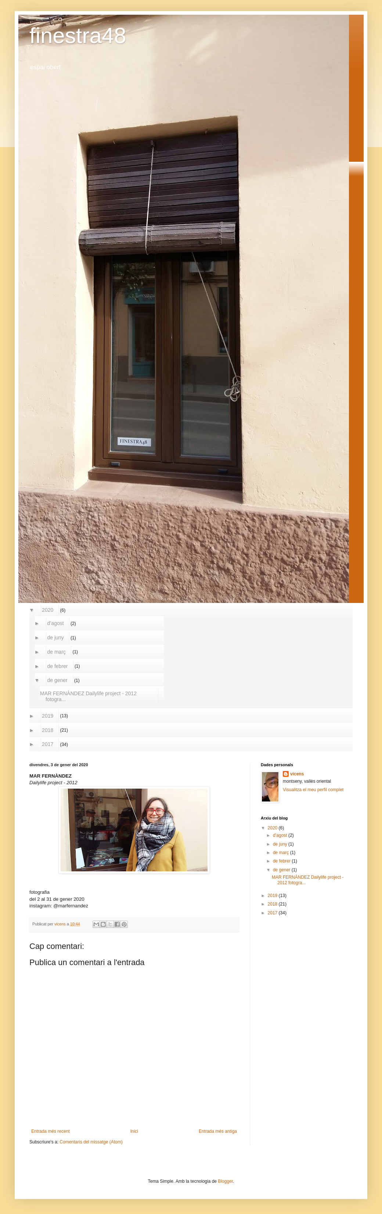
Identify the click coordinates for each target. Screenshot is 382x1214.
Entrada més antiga (218, 1131)
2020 (47, 610)
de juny (55, 637)
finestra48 (77, 35)
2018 (47, 730)
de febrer (57, 666)
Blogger (225, 1181)
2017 (47, 744)
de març (56, 652)
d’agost (55, 623)
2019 (47, 716)
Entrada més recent (50, 1131)
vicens (297, 773)
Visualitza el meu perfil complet (313, 789)
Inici (134, 1131)
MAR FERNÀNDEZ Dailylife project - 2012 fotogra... (88, 696)
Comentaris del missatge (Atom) (91, 1142)
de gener (57, 680)
